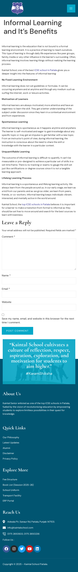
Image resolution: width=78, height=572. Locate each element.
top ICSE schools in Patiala (36, 204)
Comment (8, 236)
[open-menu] (71, 8)
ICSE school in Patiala (45, 70)
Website (6, 302)
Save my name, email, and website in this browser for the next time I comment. (38, 320)
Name (6, 275)
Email (6, 288)
